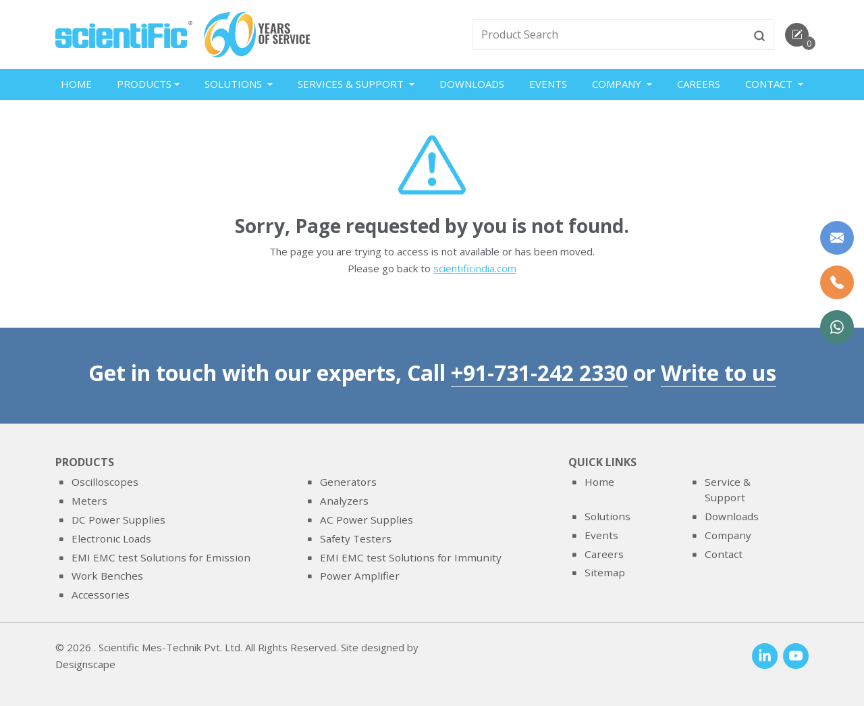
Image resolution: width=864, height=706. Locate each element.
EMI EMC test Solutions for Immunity (411, 557)
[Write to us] (837, 238)
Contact (723, 554)
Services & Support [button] (352, 84)
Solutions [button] (235, 84)
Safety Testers (356, 538)
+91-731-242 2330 (539, 372)
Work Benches (107, 575)
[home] (123, 33)
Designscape (85, 665)
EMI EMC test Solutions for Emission (161, 557)
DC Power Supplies (118, 519)
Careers (698, 84)
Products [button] (144, 84)
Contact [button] (770, 84)
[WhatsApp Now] (837, 327)
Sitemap (605, 572)
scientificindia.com (474, 269)
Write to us (718, 372)
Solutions (607, 516)
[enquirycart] (797, 35)
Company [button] (618, 84)
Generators (348, 482)
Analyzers (344, 500)
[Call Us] (837, 282)
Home (76, 84)
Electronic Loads (111, 538)
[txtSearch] (609, 34)
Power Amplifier (360, 575)
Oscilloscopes (105, 482)
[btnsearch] (759, 34)
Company (728, 535)
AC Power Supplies (366, 519)
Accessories (101, 594)
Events (548, 84)
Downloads (471, 84)
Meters (89, 500)
